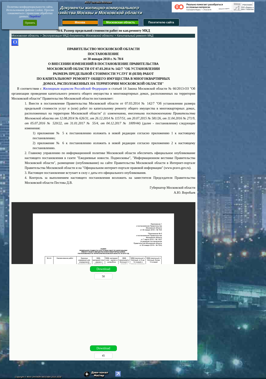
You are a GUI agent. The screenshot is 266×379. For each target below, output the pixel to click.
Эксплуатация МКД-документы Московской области (77, 35)
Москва (80, 22)
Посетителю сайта (161, 22)
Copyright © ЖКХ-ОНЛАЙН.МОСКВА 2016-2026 (38, 377)
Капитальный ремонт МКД (135, 35)
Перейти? (35, 16)
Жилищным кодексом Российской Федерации (75, 88)
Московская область (120, 22)
